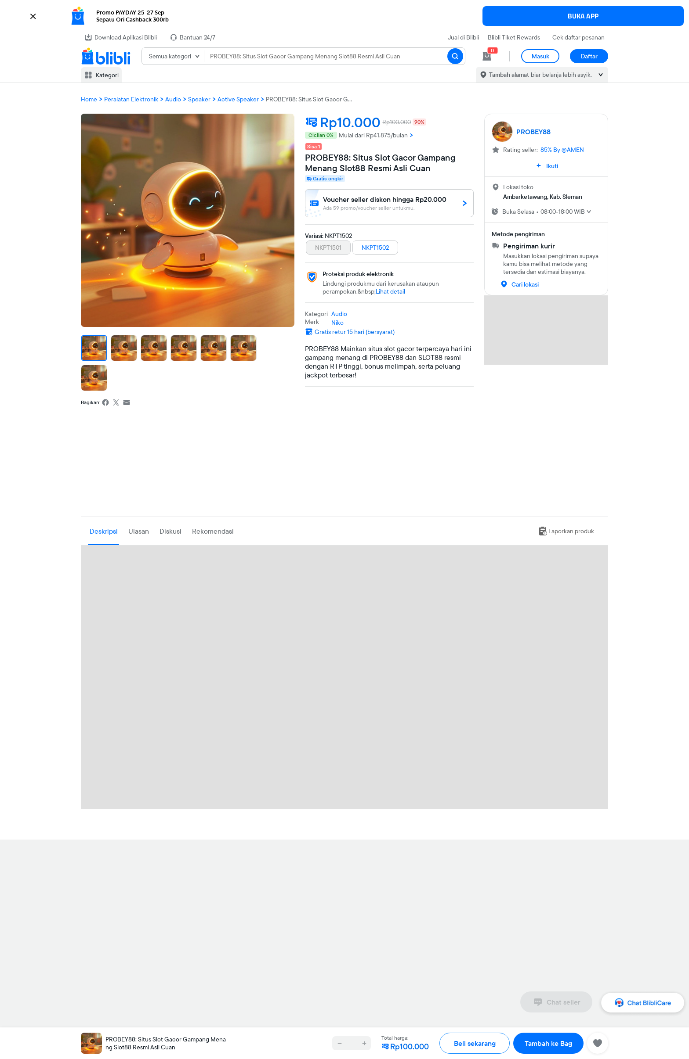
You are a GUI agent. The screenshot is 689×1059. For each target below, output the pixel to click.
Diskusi (170, 531)
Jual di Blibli (463, 37)
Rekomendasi (213, 531)
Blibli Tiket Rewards (514, 37)
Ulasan (138, 531)
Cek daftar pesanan (578, 37)
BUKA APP (583, 16)
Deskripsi (104, 531)
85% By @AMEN (562, 150)
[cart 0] (487, 56)
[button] (344, 16)
